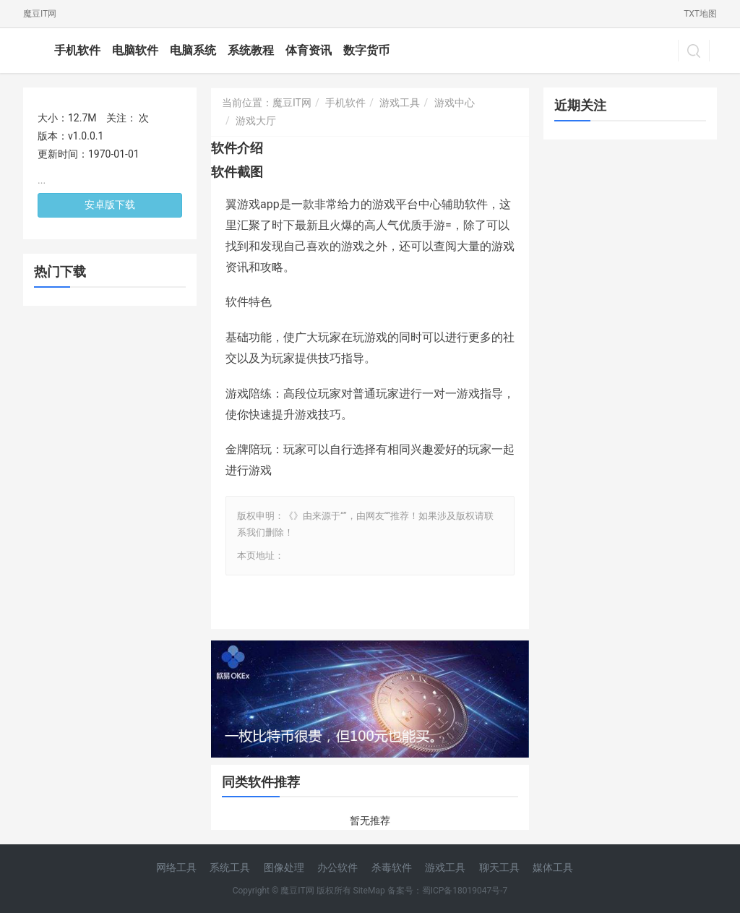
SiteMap (369, 891)
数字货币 (366, 50)
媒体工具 (553, 867)
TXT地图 (700, 14)
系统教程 (251, 50)
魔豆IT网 (39, 14)
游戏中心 (454, 102)
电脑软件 (135, 50)
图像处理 (284, 867)
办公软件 (337, 867)
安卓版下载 (110, 204)
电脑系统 (193, 50)
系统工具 (230, 867)
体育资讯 (308, 50)
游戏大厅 (256, 121)
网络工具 (176, 867)
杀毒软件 (391, 867)
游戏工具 (399, 102)
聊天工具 (499, 867)
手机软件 (77, 50)
